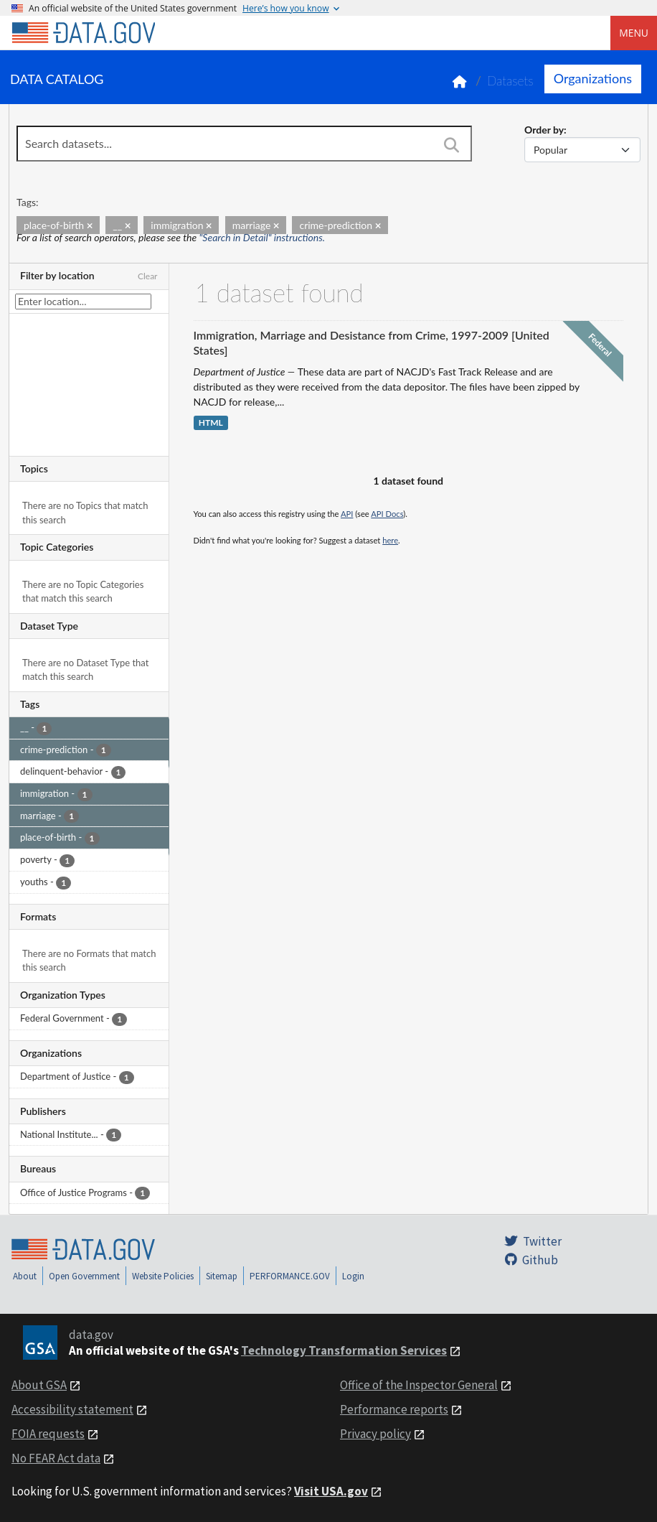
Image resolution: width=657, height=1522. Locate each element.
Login (353, 1276)
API (347, 513)
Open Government (84, 1276)
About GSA (39, 1385)
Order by (544, 129)
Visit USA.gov (331, 1491)
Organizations (593, 78)
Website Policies (163, 1276)
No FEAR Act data (55, 1458)
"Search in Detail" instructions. (262, 237)
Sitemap (221, 1276)
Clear (148, 276)
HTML (211, 423)
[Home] (83, 33)
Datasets (510, 80)
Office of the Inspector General (419, 1385)
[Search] (452, 145)
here (390, 540)
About (25, 1276)
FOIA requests (48, 1434)
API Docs (387, 513)
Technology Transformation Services (344, 1350)
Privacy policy (375, 1434)
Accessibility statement (72, 1409)
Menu (633, 32)
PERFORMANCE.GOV (290, 1276)
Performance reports (394, 1409)
